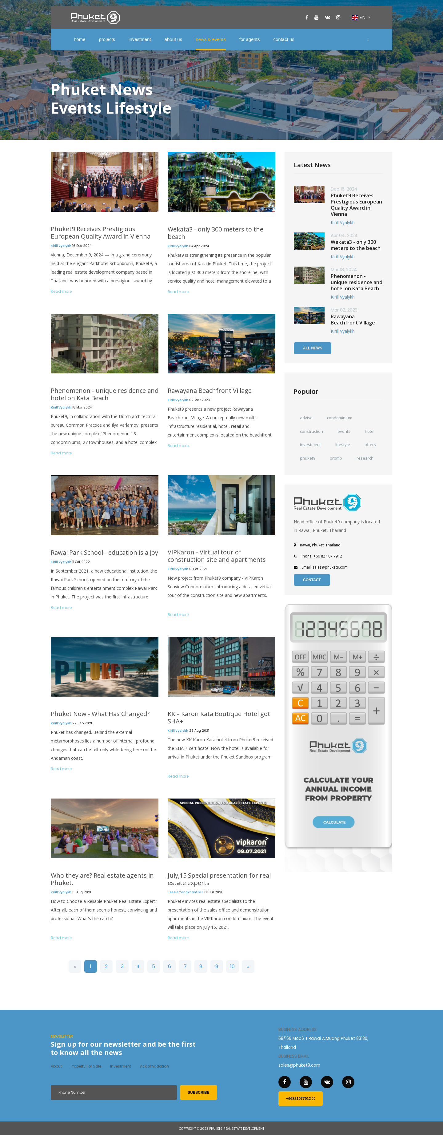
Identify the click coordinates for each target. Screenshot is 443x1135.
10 (232, 966)
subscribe (199, 1092)
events (343, 431)
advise (306, 418)
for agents (249, 39)
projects (107, 39)
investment (140, 39)
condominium (339, 418)
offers (370, 444)
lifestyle (342, 444)
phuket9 (307, 458)
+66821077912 (300, 1099)
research (365, 458)
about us (173, 39)
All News (312, 348)
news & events (211, 39)
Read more (61, 291)
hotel (369, 431)
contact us (283, 39)
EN (359, 17)
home (80, 39)
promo (336, 458)
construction (311, 431)
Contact (312, 580)
